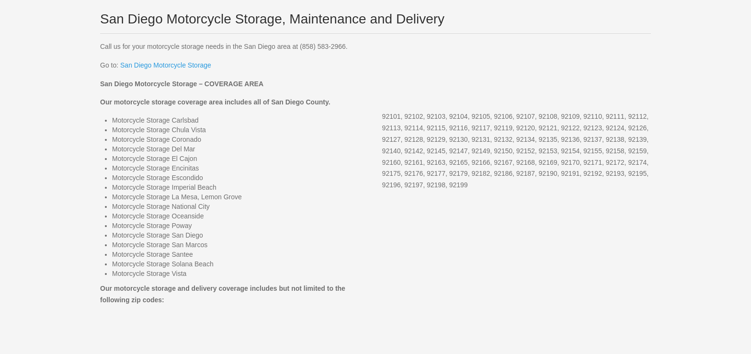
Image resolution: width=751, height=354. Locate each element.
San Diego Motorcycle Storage (165, 65)
